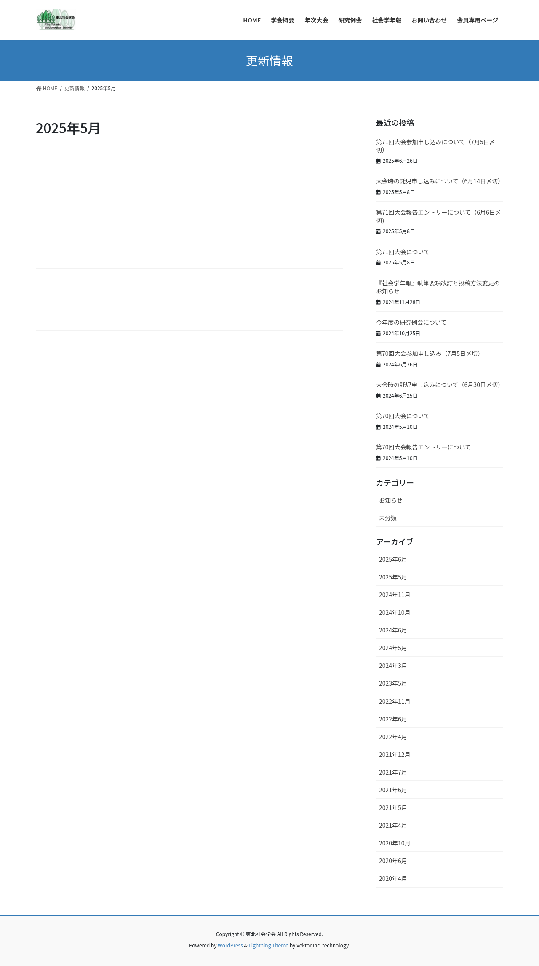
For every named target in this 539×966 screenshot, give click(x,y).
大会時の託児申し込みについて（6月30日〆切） (440, 384)
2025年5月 (393, 577)
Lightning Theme (268, 945)
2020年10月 (395, 843)
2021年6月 (393, 790)
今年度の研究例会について (411, 322)
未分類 (388, 518)
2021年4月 (393, 825)
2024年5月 (393, 647)
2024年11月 (395, 594)
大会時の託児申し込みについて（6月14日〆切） (440, 181)
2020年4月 (393, 878)
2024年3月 (393, 665)
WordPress (230, 945)
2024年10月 (395, 612)
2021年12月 (395, 754)
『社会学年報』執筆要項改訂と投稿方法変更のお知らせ (438, 287)
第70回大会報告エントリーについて (423, 447)
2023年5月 (393, 683)
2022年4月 (393, 736)
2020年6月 (393, 860)
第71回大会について (403, 252)
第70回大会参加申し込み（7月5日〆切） (429, 353)
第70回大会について (403, 416)
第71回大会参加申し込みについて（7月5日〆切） (435, 145)
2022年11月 (395, 701)
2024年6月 (393, 630)
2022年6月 (393, 719)
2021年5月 (393, 807)
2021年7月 (393, 772)
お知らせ (391, 500)
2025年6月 (393, 559)
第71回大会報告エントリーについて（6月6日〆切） (438, 216)
